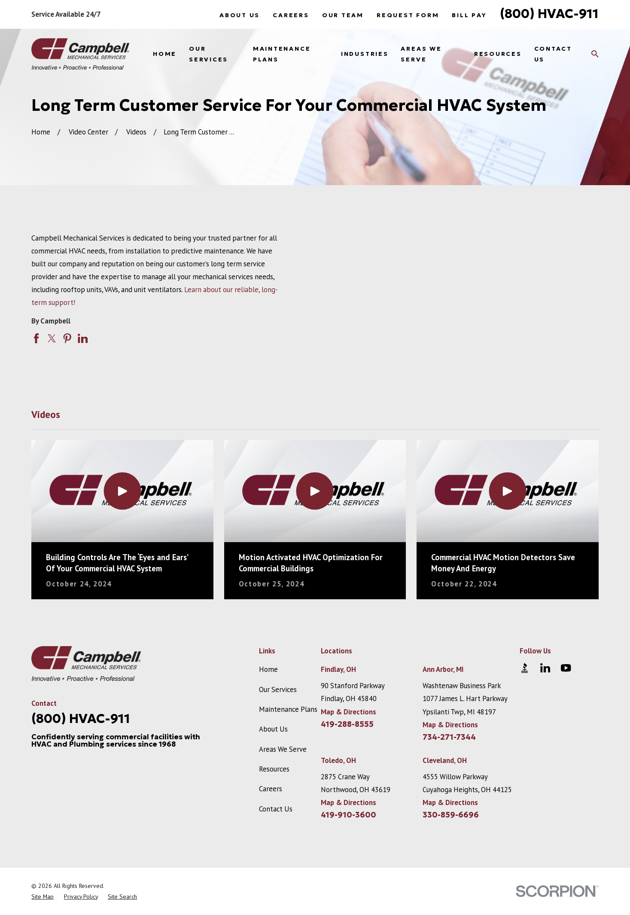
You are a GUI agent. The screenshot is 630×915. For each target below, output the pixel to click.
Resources (274, 769)
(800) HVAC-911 (549, 13)
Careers (291, 15)
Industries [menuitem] (365, 54)
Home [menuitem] (165, 54)
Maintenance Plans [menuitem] (282, 54)
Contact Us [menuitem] (553, 54)
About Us (239, 15)
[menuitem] (42, 896)
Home (268, 669)
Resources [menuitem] (498, 54)
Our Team (343, 15)
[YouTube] (566, 668)
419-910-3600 (348, 815)
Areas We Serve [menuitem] (421, 54)
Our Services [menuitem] (208, 54)
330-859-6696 (451, 815)
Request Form (408, 15)
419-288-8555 (347, 724)
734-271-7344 (449, 737)
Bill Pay (469, 15)
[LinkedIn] (545, 668)
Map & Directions (348, 712)
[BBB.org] (525, 668)
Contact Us (275, 809)
